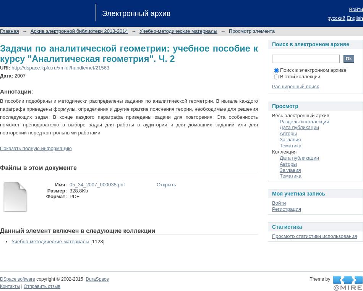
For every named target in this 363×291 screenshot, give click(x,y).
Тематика (290, 146)
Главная (9, 31)
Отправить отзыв (42, 286)
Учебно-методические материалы (178, 31)
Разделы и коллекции (304, 121)
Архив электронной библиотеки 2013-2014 (79, 31)
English (355, 18)
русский (336, 18)
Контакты (10, 286)
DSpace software (17, 279)
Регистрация (286, 209)
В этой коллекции (297, 76)
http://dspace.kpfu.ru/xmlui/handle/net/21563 (60, 68)
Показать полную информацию (36, 148)
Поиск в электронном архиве (310, 70)
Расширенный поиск (295, 86)
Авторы (288, 133)
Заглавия (290, 139)
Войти (356, 9)
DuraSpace (97, 279)
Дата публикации (299, 127)
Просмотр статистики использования (314, 236)
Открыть (166, 185)
